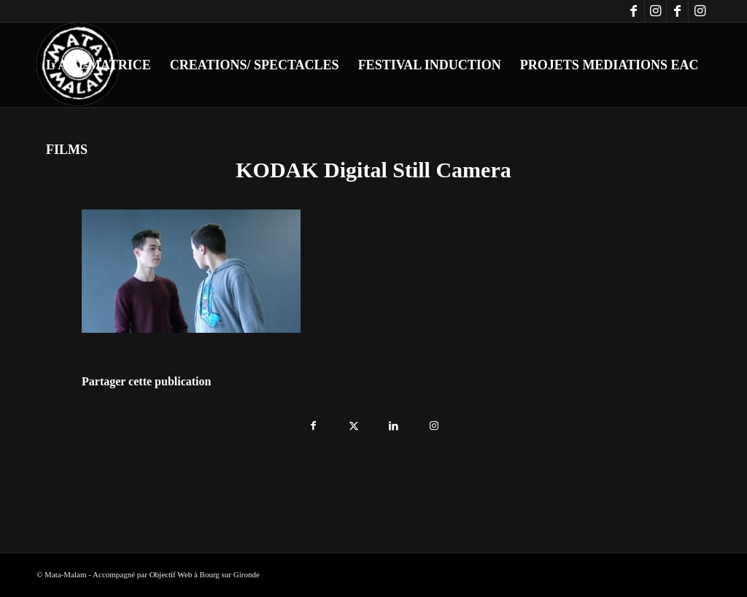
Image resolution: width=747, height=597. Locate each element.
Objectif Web (171, 574)
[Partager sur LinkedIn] (394, 422)
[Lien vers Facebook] (633, 11)
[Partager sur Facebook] (313, 422)
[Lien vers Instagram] (655, 11)
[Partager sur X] (353, 422)
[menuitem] (98, 65)
